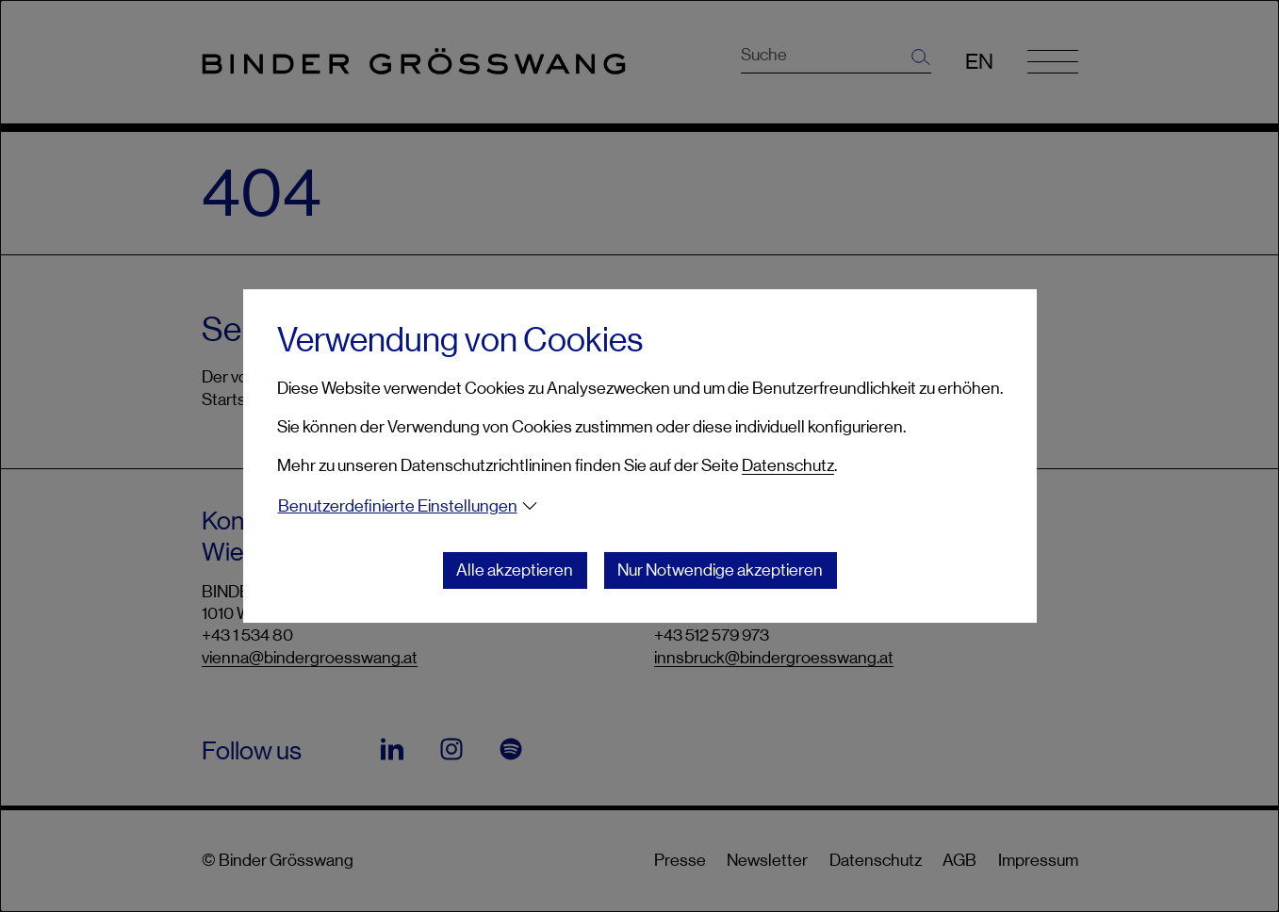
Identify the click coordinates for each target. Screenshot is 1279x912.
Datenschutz (788, 465)
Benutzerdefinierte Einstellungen (397, 505)
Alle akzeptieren (514, 570)
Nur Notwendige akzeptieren (720, 570)
